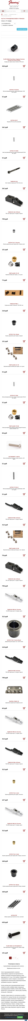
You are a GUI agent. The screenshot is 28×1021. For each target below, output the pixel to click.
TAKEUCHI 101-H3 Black (14, 212)
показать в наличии (8, 25)
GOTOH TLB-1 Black (14, 334)
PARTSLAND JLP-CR (14, 365)
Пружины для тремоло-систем (13, 968)
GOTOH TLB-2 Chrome (14, 242)
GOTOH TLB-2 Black (14, 884)
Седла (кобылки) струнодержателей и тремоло (13, 966)
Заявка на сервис (14, 8)
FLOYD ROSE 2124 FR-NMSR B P (14, 946)
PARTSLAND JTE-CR (14, 273)
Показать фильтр (22, 29)
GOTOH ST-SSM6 (14, 150)
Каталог (2, 14)
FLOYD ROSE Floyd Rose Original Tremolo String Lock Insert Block (14, 60)
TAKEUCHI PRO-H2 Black (14, 517)
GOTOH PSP (14, 915)
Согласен (20, 1017)
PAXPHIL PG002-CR (14, 701)
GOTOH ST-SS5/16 (14, 89)
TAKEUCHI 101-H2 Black (14, 579)
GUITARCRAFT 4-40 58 (14, 456)
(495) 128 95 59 (14, 7)
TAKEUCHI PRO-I (14, 303)
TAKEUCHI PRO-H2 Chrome (14, 731)
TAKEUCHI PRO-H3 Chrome (14, 823)
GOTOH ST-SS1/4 (14, 487)
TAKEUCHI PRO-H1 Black (14, 670)
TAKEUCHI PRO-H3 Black (14, 762)
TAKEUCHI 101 (14, 181)
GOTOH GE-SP (14, 120)
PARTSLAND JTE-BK (14, 426)
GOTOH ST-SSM (14, 395)
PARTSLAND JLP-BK (14, 548)
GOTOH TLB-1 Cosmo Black (14, 640)
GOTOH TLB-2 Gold (14, 854)
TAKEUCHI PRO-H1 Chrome (14, 609)
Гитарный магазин (12, 14)
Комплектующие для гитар (6, 15)
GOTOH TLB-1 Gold (14, 793)
